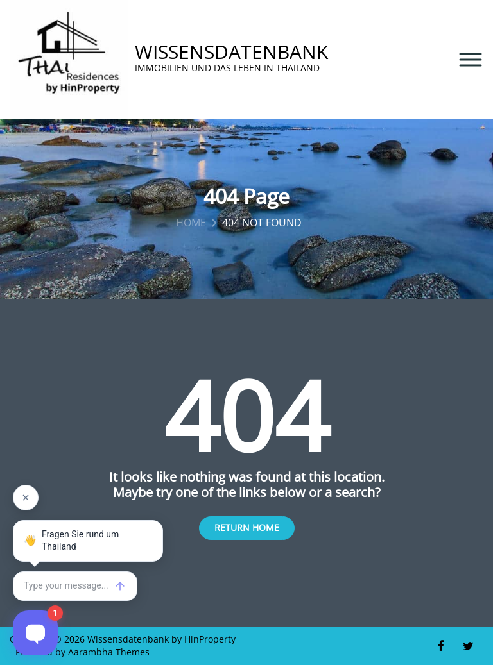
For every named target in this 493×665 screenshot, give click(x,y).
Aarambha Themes (109, 652)
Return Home (246, 527)
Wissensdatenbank (231, 52)
